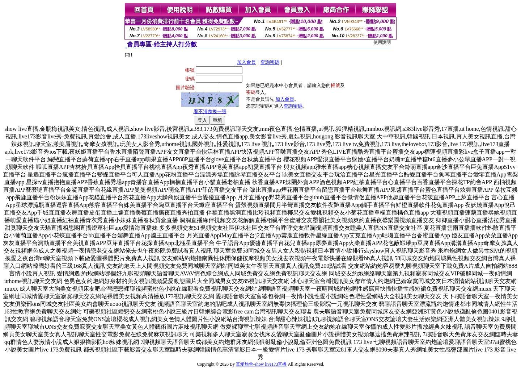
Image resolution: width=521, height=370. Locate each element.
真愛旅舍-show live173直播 (261, 364)
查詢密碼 (269, 62)
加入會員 (246, 62)
